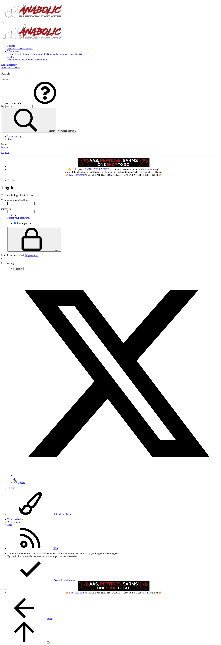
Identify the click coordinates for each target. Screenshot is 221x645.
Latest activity (77, 54)
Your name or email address (15, 200)
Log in (4, 147)
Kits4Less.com (76, 175)
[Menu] (2, 22)
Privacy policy (14, 522)
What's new (13, 51)
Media (10, 57)
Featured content (15, 54)
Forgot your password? (18, 217)
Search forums (25, 48)
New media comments (58, 54)
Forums (11, 45)
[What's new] (7, 67)
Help (9, 524)
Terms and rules (15, 519)
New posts (12, 48)
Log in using (7, 263)
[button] (45, 103)
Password (6, 208)
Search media (41, 59)
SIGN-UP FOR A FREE (97, 169)
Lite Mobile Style (39, 514)
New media (41, 54)
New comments (27, 59)
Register (11, 139)
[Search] (16, 67)
